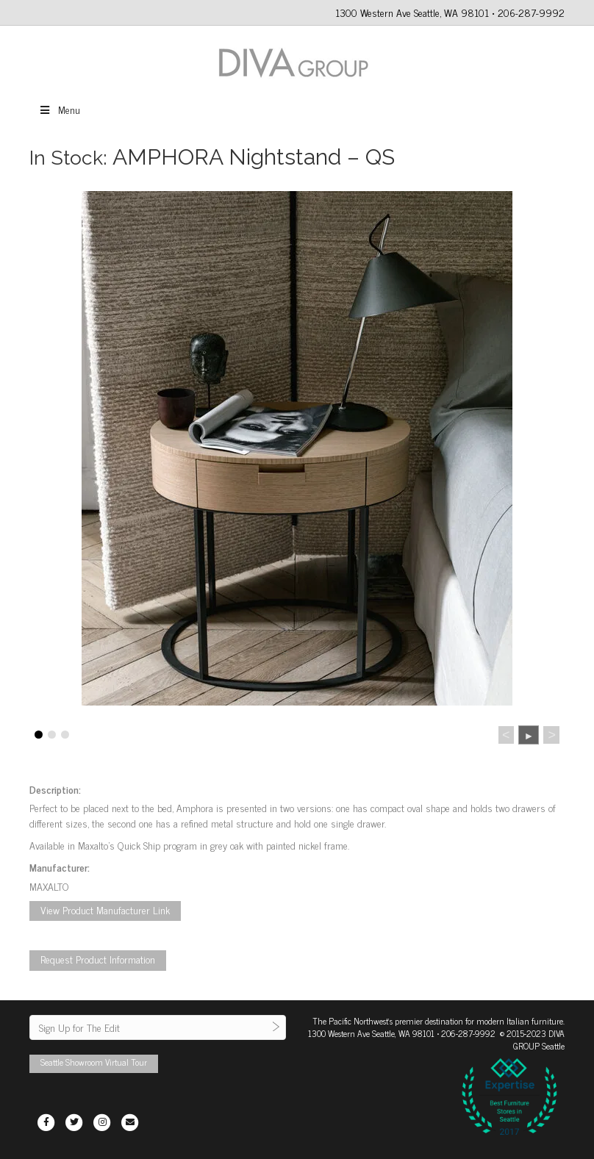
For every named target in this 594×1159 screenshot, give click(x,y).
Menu (59, 109)
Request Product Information (97, 958)
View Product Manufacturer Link (105, 909)
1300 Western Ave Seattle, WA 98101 (371, 1033)
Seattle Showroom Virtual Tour (93, 1062)
